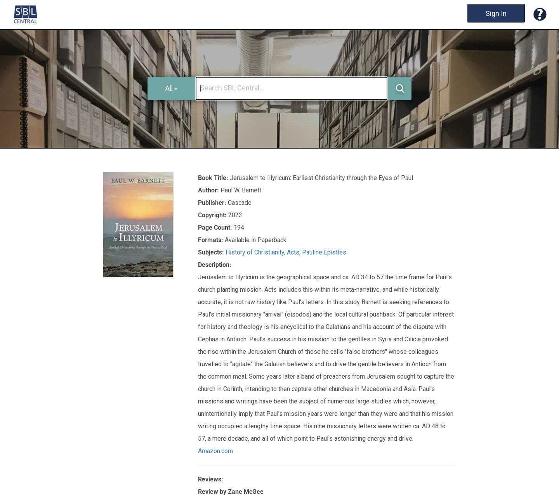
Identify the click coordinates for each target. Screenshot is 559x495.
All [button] (171, 88)
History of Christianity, (256, 252)
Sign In (496, 13)
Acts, (294, 252)
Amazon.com (215, 451)
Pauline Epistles (324, 252)
